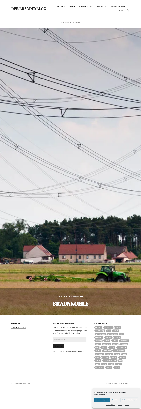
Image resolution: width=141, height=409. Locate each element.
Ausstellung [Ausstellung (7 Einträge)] (100, 331)
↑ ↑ (129, 383)
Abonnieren (58, 346)
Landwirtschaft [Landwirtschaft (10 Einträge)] (119, 351)
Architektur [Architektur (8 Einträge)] (108, 327)
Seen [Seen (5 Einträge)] (97, 364)
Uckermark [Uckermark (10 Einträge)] (99, 367)
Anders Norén (120, 383)
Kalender (119, 10)
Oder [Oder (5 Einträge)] (124, 354)
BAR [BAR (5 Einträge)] (108, 331)
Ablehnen (115, 400)
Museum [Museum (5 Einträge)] (109, 354)
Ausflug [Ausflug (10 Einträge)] (118, 327)
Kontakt (120, 405)
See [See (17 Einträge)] (120, 361)
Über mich (61, 6)
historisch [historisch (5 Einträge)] (124, 344)
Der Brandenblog (28, 8)
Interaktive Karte (86, 6)
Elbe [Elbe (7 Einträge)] (121, 334)
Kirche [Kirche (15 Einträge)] (104, 347)
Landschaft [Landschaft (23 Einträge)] (107, 351)
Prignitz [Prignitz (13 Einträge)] (114, 357)
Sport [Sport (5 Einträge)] (104, 364)
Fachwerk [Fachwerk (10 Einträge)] (99, 337)
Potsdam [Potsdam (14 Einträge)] (105, 357)
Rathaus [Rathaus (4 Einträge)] (122, 357)
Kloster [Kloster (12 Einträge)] (112, 347)
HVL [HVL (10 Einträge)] (97, 347)
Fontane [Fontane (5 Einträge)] (117, 337)
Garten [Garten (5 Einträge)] (107, 341)
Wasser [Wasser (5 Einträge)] (109, 367)
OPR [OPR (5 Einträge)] (97, 357)
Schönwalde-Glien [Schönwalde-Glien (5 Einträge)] (110, 361)
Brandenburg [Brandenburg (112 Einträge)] (112, 334)
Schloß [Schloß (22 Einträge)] (98, 361)
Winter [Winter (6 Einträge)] (117, 367)
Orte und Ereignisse (118, 6)
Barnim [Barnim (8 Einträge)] (115, 331)
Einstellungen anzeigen (129, 400)
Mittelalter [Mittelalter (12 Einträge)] (99, 354)
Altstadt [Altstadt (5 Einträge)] (98, 327)
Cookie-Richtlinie (110, 405)
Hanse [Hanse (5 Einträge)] (115, 341)
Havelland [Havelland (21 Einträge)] (106, 344)
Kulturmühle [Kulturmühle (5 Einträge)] (122, 347)
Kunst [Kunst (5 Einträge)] (98, 351)
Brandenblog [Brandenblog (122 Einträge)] (100, 334)
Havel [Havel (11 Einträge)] (98, 344)
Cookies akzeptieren (102, 400)
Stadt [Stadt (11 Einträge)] (111, 364)
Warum (72, 6)
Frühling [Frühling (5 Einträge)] (99, 341)
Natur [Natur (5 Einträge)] (118, 354)
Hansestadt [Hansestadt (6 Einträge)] (124, 341)
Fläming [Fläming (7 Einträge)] (108, 337)
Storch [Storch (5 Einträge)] (119, 364)
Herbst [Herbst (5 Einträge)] (115, 344)
